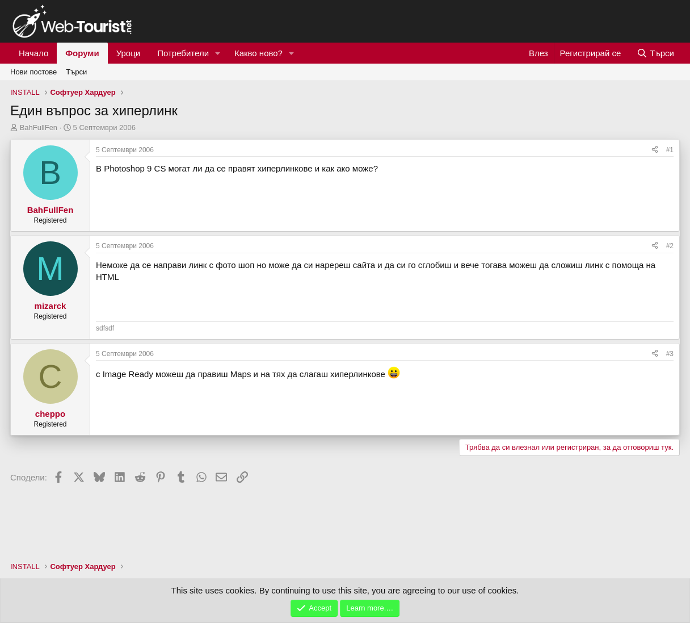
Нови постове (33, 72)
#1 (670, 150)
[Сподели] (654, 150)
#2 (670, 246)
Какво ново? (258, 53)
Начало (33, 53)
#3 (670, 354)
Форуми (82, 53)
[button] (218, 53)
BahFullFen (38, 127)
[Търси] (655, 53)
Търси (76, 72)
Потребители (183, 53)
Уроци (128, 53)
